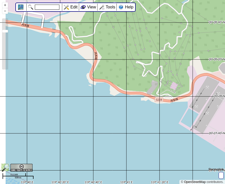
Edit (74, 7)
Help (129, 7)
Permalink (216, 169)
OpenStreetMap (195, 182)
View (91, 7)
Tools (110, 7)
